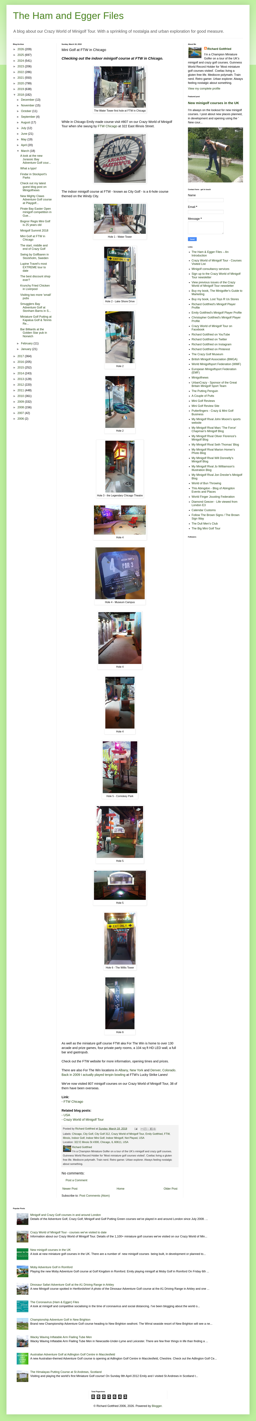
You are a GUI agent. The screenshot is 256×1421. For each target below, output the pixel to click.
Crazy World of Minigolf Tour (84, 1119)
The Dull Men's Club (205, 523)
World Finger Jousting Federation (213, 496)
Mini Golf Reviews (203, 400)
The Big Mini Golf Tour (206, 528)
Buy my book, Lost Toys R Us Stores (215, 299)
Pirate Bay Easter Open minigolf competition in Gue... (36, 212)
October (26, 111)
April (24, 145)
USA (67, 1115)
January (26, 349)
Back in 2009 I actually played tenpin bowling (93, 1074)
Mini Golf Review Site (205, 406)
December (28, 99)
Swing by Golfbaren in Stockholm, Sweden (34, 256)
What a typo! (28, 168)
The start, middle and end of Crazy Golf (34, 247)
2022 (21, 72)
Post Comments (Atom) (94, 1195)
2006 (21, 418)
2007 (21, 413)
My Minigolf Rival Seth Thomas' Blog (215, 444)
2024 (21, 60)
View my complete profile (204, 88)
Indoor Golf (78, 1137)
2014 (21, 373)
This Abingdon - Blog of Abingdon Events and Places (213, 490)
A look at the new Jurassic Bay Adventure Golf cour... (35, 159)
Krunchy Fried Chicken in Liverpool (35, 287)
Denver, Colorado (162, 1070)
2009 (21, 401)
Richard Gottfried (219, 49)
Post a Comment (76, 1180)
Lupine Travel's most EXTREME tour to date (33, 267)
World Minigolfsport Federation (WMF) (216, 364)
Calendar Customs (204, 510)
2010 (21, 396)
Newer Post (69, 1188)
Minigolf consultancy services (210, 269)
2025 (21, 55)
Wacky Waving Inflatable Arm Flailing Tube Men (61, 1337)
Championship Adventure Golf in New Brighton (60, 1319)
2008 (21, 407)
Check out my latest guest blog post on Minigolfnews (33, 187)
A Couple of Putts (203, 395)
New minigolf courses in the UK (213, 103)
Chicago (77, 1133)
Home (120, 1188)
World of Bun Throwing (206, 483)
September (28, 116)
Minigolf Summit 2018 (34, 230)
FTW (167, 1133)
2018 (21, 94)
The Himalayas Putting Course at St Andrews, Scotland (66, 1372)
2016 (21, 361)
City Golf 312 (102, 1133)
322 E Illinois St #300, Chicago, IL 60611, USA (101, 1142)
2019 (21, 89)
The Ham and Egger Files (68, 15)
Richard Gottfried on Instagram (212, 344)
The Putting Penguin (205, 391)
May (24, 139)
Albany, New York (130, 1070)
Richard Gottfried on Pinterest (211, 349)
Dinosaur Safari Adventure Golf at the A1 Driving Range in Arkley (72, 1284)
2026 (21, 49)
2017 (21, 356)
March (25, 151)
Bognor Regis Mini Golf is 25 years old (35, 223)
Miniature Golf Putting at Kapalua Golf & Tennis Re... (36, 320)
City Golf (88, 1133)
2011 (21, 390)
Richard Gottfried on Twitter (209, 339)
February (27, 343)
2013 (21, 379)
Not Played (131, 1137)
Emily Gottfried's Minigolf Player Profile (217, 312)
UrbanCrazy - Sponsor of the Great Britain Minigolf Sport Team (214, 384)
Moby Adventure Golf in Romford (51, 1267)
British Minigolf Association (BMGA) (215, 359)
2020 (21, 83)
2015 (21, 367)
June (24, 133)
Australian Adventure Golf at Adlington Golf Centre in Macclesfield (72, 1354)
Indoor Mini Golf (95, 1137)
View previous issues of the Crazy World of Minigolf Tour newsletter (213, 284)
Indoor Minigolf (114, 1137)
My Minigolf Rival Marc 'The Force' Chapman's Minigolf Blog (214, 429)
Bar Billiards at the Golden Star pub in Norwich (33, 333)
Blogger (157, 1406)
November (28, 105)
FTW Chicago (107, 126)
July (24, 128)
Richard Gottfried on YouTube (211, 334)
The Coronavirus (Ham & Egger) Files (54, 1302)
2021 (21, 77)
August (26, 122)
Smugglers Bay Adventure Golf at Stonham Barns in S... (35, 307)
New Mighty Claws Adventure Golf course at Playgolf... (36, 199)
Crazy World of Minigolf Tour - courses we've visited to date (68, 1232)
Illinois (66, 1137)
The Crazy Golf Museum (207, 354)
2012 (21, 384)
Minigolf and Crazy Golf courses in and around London (65, 1215)
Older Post (170, 1188)
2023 (21, 66)
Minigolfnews (200, 377)
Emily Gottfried (154, 1133)
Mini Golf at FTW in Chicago (32, 238)
